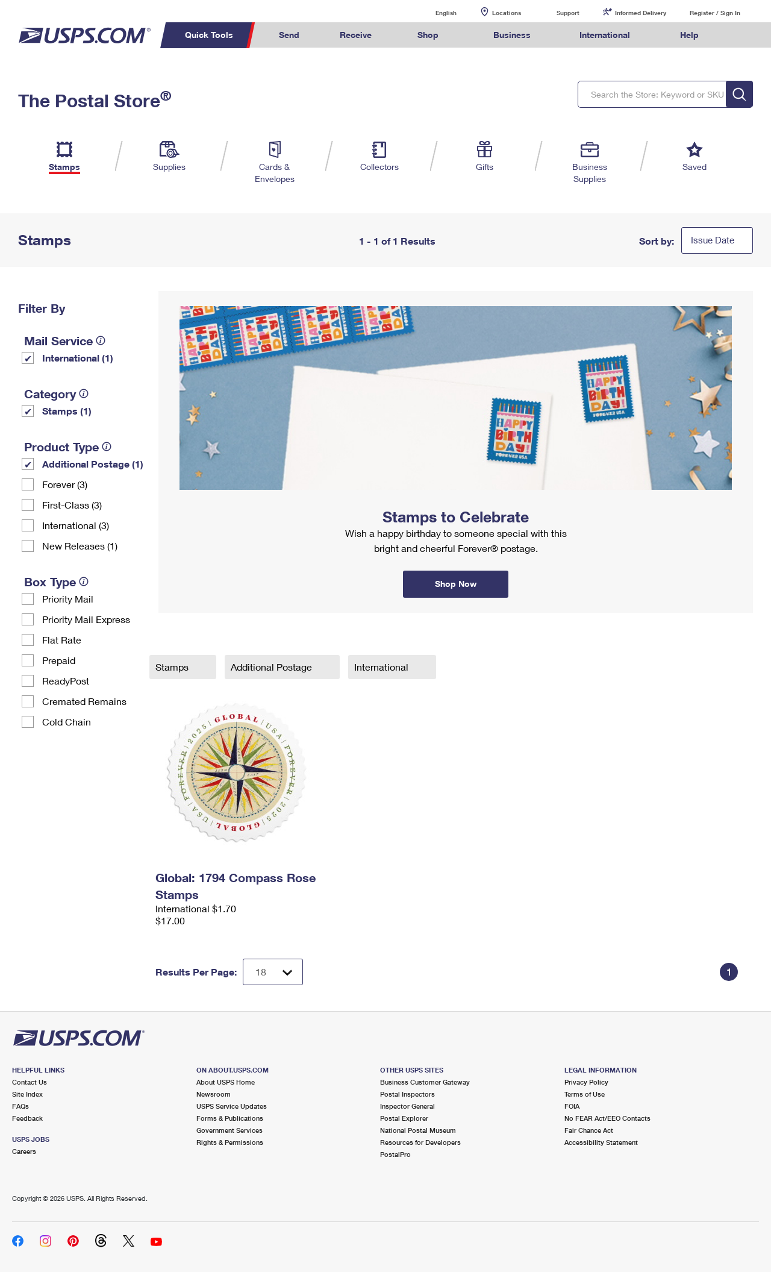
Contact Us (29, 1082)
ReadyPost (65, 680)
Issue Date (712, 239)
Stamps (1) (67, 410)
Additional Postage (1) (92, 463)
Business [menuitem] (512, 35)
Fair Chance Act (588, 1130)
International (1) (77, 357)
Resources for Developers (420, 1142)
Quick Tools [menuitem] (209, 35)
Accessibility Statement (601, 1142)
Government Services (229, 1130)
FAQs (20, 1106)
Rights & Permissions (229, 1142)
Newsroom (213, 1094)
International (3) (75, 525)
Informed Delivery (640, 12)
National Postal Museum (418, 1130)
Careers (24, 1151)
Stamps (173, 666)
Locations (506, 12)
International (382, 666)
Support (568, 12)
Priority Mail (67, 598)
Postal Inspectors (407, 1094)
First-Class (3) (72, 504)
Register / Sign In (715, 12)
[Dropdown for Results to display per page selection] (273, 972)
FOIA (571, 1106)
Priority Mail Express (86, 619)
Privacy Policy (586, 1082)
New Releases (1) (79, 545)
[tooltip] (100, 340)
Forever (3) (64, 484)
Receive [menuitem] (356, 35)
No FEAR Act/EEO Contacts (607, 1118)
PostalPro (395, 1154)
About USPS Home (225, 1082)
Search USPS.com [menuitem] (741, 35)
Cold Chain (66, 721)
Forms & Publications (229, 1118)
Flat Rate (61, 639)
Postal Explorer (404, 1118)
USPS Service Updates (231, 1106)
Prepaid (58, 660)
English (434, 12)
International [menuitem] (604, 35)
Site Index (27, 1094)
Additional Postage (272, 666)
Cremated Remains (84, 701)
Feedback (27, 1118)
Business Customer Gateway (425, 1082)
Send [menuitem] (289, 35)
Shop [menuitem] (428, 35)
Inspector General (407, 1106)
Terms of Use (584, 1094)
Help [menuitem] (689, 35)
